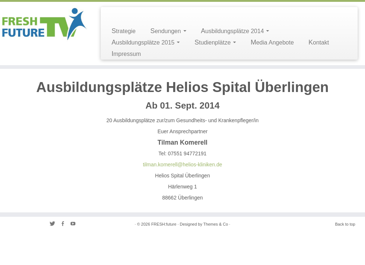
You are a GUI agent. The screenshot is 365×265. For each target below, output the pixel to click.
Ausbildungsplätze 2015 (146, 42)
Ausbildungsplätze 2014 (235, 31)
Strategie (124, 31)
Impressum (126, 53)
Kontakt (318, 42)
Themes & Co (215, 224)
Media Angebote (272, 42)
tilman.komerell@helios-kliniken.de (182, 164)
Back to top (345, 224)
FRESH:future (163, 224)
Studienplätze (215, 42)
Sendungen (168, 31)
